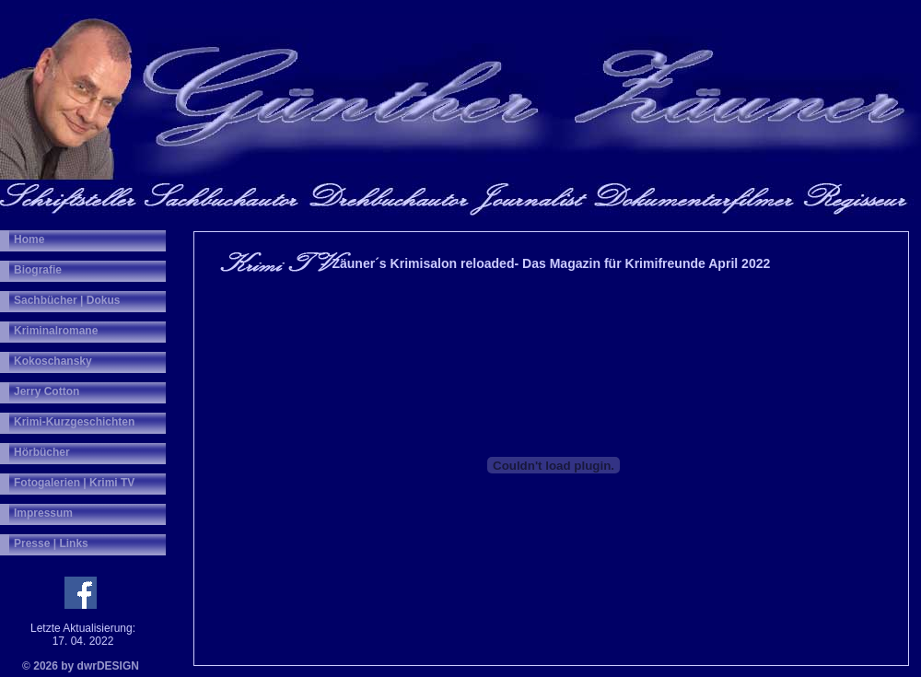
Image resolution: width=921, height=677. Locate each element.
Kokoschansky (53, 361)
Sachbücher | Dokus (67, 300)
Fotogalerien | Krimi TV (74, 482)
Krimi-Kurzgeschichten (74, 421)
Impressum (43, 513)
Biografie (38, 269)
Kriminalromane (56, 330)
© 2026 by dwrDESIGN (80, 665)
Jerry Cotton (46, 391)
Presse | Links (51, 543)
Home (29, 239)
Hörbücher (42, 452)
